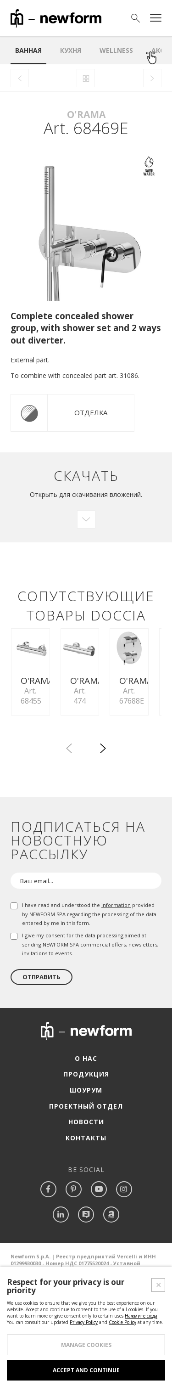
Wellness (116, 50)
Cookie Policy (122, 1328)
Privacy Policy (84, 1328)
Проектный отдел (86, 1187)
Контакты (86, 1219)
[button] (103, 832)
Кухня (70, 50)
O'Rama (86, 114)
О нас (86, 1140)
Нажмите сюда (141, 1322)
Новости (86, 1203)
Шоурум (86, 1171)
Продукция (86, 1156)
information (116, 986)
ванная (28, 50)
